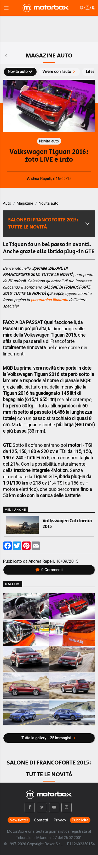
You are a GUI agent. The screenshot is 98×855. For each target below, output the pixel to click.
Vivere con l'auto (59, 71)
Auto (7, 203)
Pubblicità (80, 820)
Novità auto (20, 71)
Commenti (49, 569)
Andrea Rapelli (41, 561)
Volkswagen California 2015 (67, 524)
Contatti (41, 820)
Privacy (60, 820)
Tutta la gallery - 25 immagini (49, 738)
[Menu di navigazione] (6, 8)
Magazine (25, 203)
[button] (30, 807)
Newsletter (19, 820)
